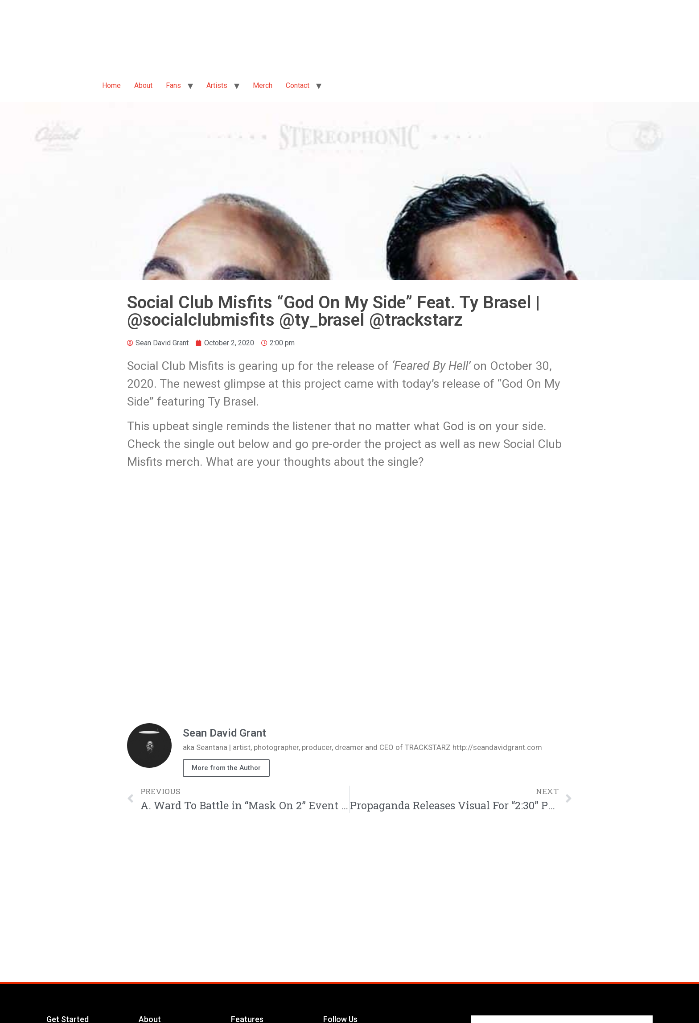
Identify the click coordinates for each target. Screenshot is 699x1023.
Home (111, 85)
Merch (262, 85)
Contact (297, 85)
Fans (173, 85)
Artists (216, 85)
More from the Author (226, 768)
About (143, 85)
